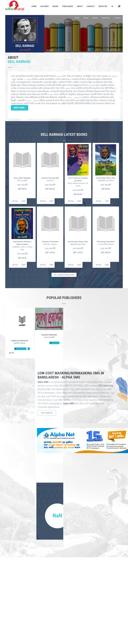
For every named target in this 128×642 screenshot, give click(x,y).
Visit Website (47, 413)
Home (34, 6)
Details (15, 201)
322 (11, 353)
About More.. (20, 107)
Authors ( (54, 343)
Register (103, 6)
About (80, 6)
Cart (23, 201)
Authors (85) (20, 349)
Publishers (67, 6)
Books (55, 6)
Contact (91, 6)
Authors (44, 6)
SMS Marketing (105, 385)
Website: (49, 50)
